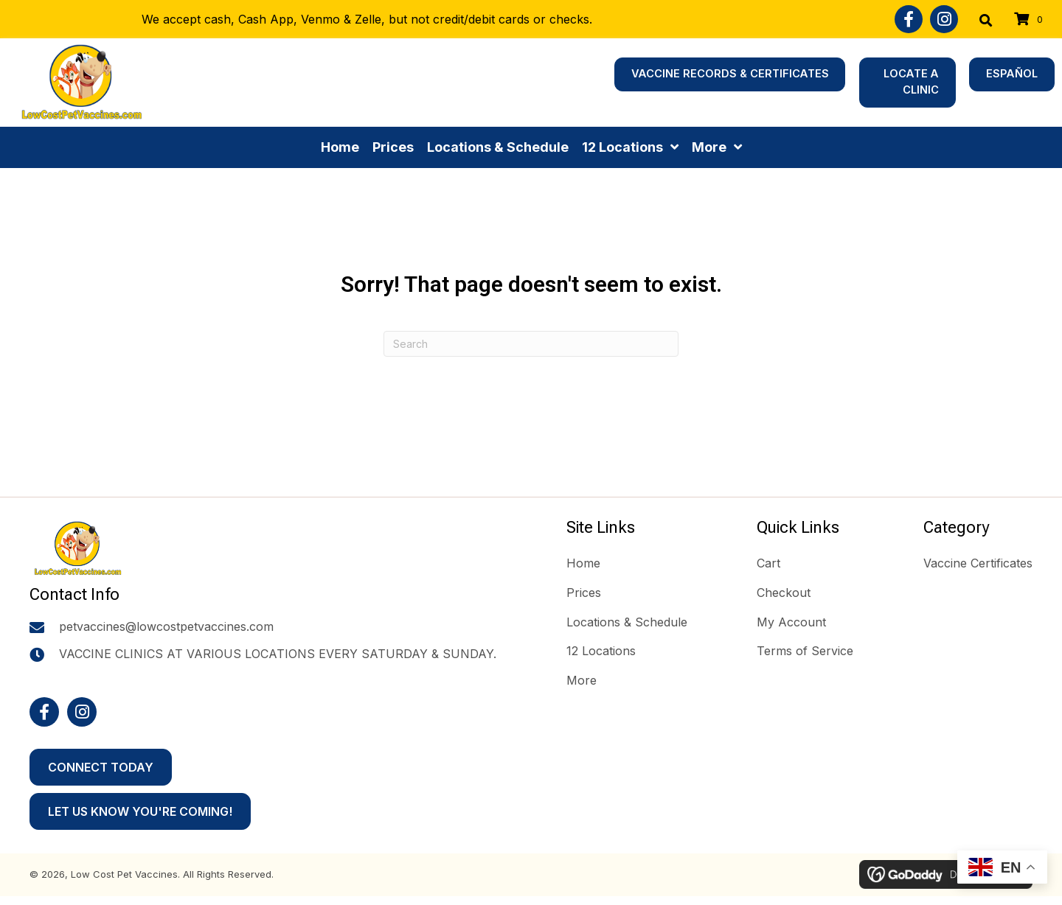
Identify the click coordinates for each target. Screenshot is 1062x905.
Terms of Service (805, 650)
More (581, 680)
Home (583, 563)
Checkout (784, 592)
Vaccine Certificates (977, 563)
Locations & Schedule (626, 622)
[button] (909, 19)
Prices (583, 592)
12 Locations (601, 650)
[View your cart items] (1030, 19)
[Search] (531, 344)
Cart (768, 563)
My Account (791, 622)
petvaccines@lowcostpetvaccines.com (166, 636)
